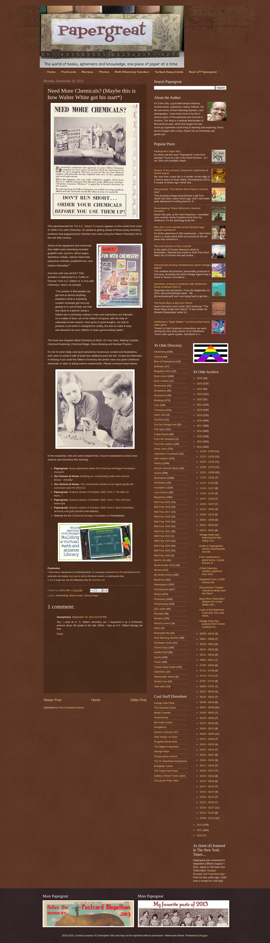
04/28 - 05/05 (207, 733)
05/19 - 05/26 (207, 718)
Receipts (159, 613)
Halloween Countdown (166, 453)
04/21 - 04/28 (207, 739)
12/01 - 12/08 (207, 472)
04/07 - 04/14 (207, 749)
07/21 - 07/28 (207, 670)
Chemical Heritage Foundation (89, 515)
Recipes (87, 71)
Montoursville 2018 (164, 565)
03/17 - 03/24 (207, 765)
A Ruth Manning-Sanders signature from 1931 (210, 571)
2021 (200, 404)
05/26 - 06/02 (207, 712)
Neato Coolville (162, 712)
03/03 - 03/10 (207, 776)
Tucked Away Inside (169, 71)
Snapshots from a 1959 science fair (211, 581)
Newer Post (52, 700)
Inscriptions (160, 487)
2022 (200, 399)
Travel (157, 662)
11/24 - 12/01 (207, 477)
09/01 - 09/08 (207, 638)
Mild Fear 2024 (162, 545)
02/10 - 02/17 (207, 791)
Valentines (159, 671)
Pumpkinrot (160, 727)
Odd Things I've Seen (165, 736)
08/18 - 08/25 (207, 649)
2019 (200, 415)
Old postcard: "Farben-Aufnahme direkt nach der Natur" (212, 590)
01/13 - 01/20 (207, 812)
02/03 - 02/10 (207, 796)
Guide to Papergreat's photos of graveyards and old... (212, 548)
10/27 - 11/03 (207, 498)
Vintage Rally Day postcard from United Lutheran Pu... (212, 624)
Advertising (62, 595)
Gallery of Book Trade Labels (170, 775)
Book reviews (161, 380)
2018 (200, 420)
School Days (91, 595)
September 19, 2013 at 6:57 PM (89, 617)
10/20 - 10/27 (207, 504)
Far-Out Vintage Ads (165, 424)
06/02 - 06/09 (207, 707)
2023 (200, 394)
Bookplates (160, 390)
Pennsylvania (161, 589)
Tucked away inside (165, 667)
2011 (200, 830)
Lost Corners (161, 492)
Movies (158, 570)
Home (51, 71)
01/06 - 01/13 (207, 818)
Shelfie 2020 (161, 652)
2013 (200, 446)
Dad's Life (159, 414)
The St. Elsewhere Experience (170, 761)
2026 (200, 378)
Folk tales (159, 429)
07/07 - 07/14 (207, 681)
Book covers (76, 595)
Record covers (162, 623)
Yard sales (159, 686)
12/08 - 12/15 (207, 467)
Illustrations (160, 477)
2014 (200, 441)
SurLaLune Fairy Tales (166, 780)
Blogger (203, 935)
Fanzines (159, 419)
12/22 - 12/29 (207, 456)
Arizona (158, 356)
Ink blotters (160, 482)
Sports (157, 657)
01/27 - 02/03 (207, 802)
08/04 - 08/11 (207, 659)
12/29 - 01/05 (207, 451)
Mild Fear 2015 (162, 502)
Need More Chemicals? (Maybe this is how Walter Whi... (212, 601)
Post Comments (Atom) (71, 707)
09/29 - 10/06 (207, 519)
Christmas (159, 410)
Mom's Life (160, 560)
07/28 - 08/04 (207, 665)
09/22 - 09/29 (207, 525)
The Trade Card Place (166, 770)
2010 (200, 835)
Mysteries (159, 579)
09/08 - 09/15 (207, 633)
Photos (104, 71)
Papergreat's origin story (167, 151)
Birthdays (159, 366)
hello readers (161, 458)
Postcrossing (161, 603)
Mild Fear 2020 (162, 526)
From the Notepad (164, 439)
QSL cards (159, 608)
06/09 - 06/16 (207, 702)
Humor (157, 473)
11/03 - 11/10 (207, 493)
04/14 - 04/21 (207, 744)
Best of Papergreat (203, 71)
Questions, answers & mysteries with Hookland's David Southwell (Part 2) (180, 285)
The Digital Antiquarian (166, 746)
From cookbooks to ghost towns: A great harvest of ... (211, 560)
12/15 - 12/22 (207, 461)
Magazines (160, 497)
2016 (200, 431)
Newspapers (161, 584)
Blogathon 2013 (162, 371)
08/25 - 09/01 (207, 644)
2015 (200, 436)
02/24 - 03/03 (207, 781)
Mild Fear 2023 (162, 540)
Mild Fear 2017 (162, 511)
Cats (156, 405)
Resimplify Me (161, 633)
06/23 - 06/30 (207, 691)
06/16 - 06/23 (207, 696)
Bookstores (160, 395)
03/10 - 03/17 (207, 770)
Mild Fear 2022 (162, 536)
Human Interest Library (166, 468)
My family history (163, 574)
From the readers (163, 444)
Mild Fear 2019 (162, 521)
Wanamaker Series (164, 676)
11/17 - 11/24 (207, 482)
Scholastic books (163, 642)
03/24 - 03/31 (207, 760)
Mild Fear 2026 (162, 555)
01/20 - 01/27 (207, 807)
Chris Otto (65, 590)
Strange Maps (161, 751)
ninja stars (73, 576)
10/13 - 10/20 (207, 509)
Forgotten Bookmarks (165, 741)
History (158, 463)
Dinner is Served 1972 (166, 732)
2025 (200, 383)
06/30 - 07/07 (207, 686)
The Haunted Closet (165, 707)
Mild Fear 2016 (162, 506)
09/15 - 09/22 (207, 530)
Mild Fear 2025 (162, 550)
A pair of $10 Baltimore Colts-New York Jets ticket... (211, 612)
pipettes (68, 253)
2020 (200, 409)
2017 (200, 425)
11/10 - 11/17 (207, 488)
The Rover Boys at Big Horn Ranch (173, 303)
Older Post (138, 700)
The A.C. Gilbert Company (89, 226)
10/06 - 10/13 (207, 514)
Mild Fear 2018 (162, 516)
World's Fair (160, 681)
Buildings (159, 400)
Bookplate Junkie (163, 766)
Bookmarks (160, 385)
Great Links (160, 448)
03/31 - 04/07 (207, 754)
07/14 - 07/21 (207, 675)
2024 (200, 388)
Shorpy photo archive (165, 756)
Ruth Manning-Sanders (132, 71)
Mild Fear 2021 (162, 531)
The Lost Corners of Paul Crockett (172, 246)
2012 (200, 824)
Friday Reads (161, 434)
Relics (157, 628)
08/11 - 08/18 (207, 654)
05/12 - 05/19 (207, 723)
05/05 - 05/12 (207, 728)
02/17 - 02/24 (207, 786)
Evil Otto (119, 572)
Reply (60, 633)
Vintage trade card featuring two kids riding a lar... (210, 537)
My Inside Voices (163, 722)
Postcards (68, 71)
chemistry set (98, 580)
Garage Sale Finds (164, 703)
